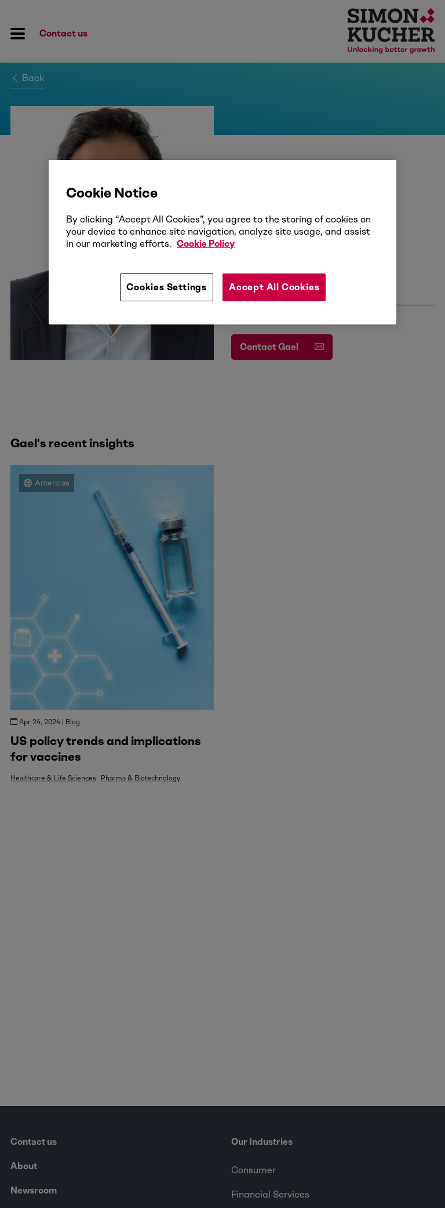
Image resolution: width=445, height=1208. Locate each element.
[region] (222, 242)
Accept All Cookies (274, 287)
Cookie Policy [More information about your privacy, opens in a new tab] (206, 243)
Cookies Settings (166, 287)
